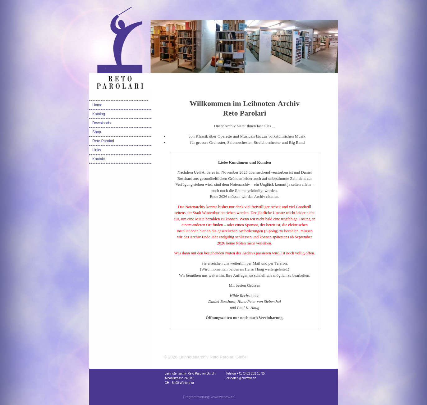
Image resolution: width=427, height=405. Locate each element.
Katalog (98, 114)
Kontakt (98, 159)
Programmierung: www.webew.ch (208, 397)
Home (97, 105)
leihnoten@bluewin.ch (241, 378)
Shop (96, 132)
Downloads (101, 123)
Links (96, 150)
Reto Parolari (103, 141)
